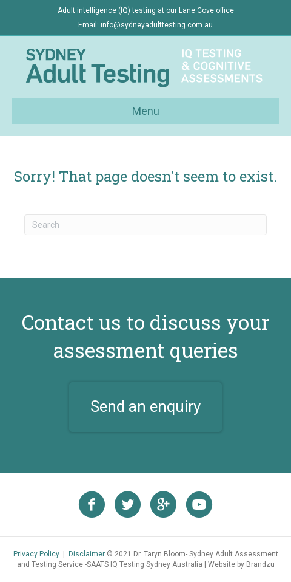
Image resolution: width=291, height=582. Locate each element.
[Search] (145, 224)
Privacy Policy (36, 554)
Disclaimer (87, 554)
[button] (145, 407)
